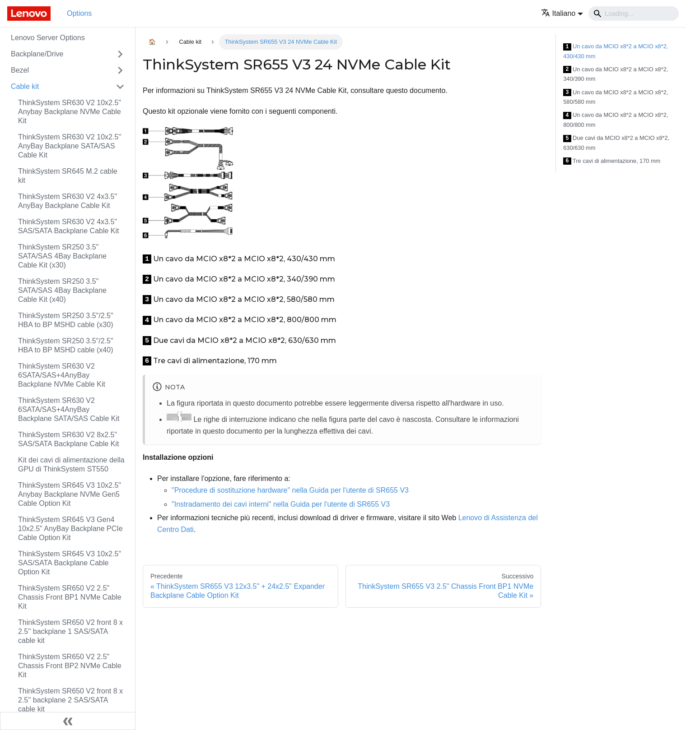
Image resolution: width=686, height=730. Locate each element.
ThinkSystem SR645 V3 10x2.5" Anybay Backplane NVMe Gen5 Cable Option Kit (69, 494)
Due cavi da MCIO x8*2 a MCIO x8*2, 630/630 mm (616, 142)
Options (79, 13)
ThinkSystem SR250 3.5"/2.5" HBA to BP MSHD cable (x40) (65, 345)
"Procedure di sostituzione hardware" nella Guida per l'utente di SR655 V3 (290, 490)
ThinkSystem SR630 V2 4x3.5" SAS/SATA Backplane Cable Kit (68, 226)
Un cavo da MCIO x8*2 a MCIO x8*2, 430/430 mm (615, 51)
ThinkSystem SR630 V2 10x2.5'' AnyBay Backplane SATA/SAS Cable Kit (69, 146)
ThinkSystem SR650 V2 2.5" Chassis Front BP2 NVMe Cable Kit (69, 666)
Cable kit (25, 86)
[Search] (633, 13)
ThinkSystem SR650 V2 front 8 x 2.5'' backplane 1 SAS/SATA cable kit (70, 631)
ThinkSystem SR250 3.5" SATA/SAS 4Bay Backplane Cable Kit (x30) (62, 256)
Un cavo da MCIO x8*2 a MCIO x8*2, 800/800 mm (615, 119)
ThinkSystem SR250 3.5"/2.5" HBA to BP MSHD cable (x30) (65, 320)
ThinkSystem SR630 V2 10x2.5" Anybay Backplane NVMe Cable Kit (69, 112)
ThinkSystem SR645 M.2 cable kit (67, 175)
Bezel (20, 70)
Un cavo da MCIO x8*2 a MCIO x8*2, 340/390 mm (615, 74)
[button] (562, 13)
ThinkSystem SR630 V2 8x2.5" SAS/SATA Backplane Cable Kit (68, 439)
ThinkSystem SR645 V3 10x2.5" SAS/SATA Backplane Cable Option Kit (69, 563)
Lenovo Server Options (48, 38)
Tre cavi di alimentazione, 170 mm (611, 161)
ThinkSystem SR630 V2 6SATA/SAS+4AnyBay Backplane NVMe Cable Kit (61, 375)
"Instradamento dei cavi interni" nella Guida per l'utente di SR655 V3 (281, 504)
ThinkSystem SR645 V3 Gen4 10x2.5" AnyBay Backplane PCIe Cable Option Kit (70, 528)
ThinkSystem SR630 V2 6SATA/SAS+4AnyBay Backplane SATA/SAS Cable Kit (68, 409)
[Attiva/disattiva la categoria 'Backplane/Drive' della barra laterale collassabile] (120, 54)
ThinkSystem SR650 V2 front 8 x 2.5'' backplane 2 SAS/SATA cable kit (70, 700)
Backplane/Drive (37, 54)
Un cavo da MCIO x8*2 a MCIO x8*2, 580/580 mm (615, 97)
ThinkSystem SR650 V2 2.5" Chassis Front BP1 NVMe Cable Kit (69, 597)
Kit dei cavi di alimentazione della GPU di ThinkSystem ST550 (71, 464)
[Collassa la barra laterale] (67, 721)
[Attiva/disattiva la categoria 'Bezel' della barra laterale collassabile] (120, 70)
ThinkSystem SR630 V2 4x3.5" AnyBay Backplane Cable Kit (67, 201)
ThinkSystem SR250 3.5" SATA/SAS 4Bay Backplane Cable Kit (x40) (62, 290)
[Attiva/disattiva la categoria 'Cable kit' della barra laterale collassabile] (120, 86)
